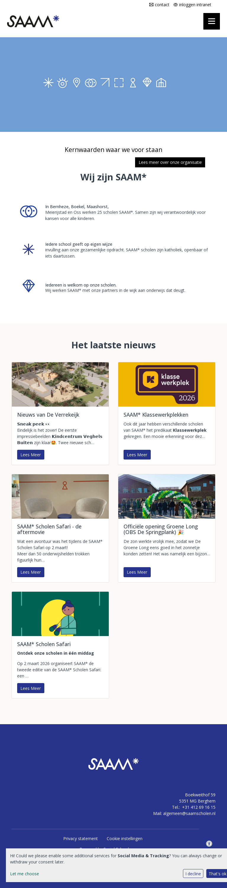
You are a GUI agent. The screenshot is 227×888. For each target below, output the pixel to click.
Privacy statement (80, 838)
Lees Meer (30, 454)
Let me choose (24, 873)
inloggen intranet (195, 4)
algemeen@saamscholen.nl (189, 813)
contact (162, 4)
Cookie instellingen (124, 838)
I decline (193, 873)
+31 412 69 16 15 (198, 807)
